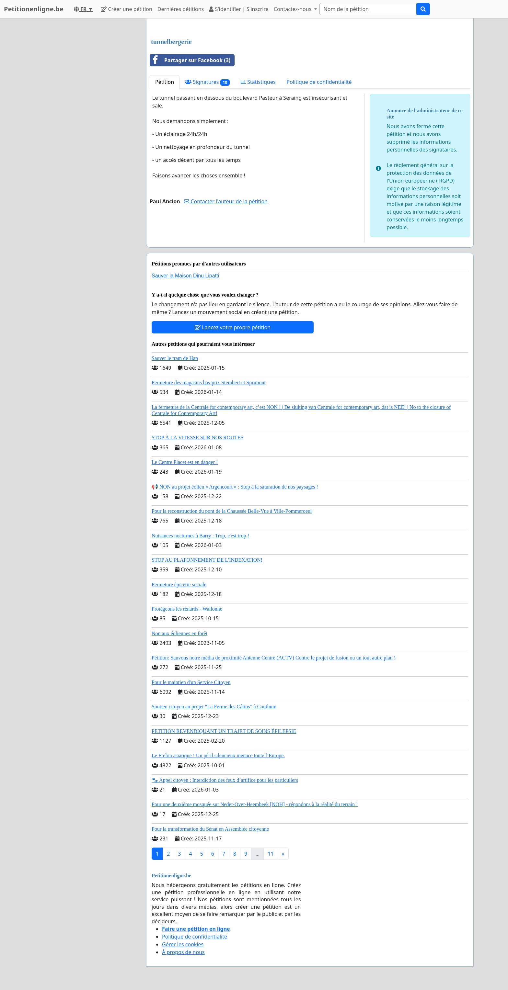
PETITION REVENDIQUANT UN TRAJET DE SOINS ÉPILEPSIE (224, 731)
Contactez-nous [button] (293, 9)
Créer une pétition (126, 9)
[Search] (368, 9)
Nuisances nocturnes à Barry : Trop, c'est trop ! (200, 535)
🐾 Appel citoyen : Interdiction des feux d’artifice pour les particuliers (225, 780)
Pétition (164, 81)
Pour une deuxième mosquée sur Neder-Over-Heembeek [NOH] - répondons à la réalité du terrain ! (255, 804)
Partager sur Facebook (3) (190, 60)
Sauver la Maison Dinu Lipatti (185, 275)
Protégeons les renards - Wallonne (187, 609)
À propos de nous (183, 952)
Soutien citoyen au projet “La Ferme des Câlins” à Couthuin (214, 706)
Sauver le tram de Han (175, 358)
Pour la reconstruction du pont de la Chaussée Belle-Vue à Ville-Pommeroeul (232, 511)
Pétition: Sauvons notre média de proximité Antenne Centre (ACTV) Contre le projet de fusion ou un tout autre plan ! (274, 657)
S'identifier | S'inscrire (239, 9)
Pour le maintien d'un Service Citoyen (191, 682)
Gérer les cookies (182, 944)
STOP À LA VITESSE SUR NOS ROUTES (197, 437)
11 (270, 853)
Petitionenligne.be (34, 9)
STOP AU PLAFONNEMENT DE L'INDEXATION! (207, 560)
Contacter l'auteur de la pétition (226, 201)
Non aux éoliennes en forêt (179, 633)
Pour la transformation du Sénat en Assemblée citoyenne (210, 829)
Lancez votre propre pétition (233, 327)
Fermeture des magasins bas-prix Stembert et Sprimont (209, 382)
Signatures (207, 82)
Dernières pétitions (180, 9)
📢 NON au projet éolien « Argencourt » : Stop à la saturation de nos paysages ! (235, 486)
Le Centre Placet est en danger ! (185, 462)
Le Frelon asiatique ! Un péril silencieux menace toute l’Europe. (218, 755)
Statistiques (258, 81)
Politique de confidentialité (319, 81)
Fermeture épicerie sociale (179, 584)
